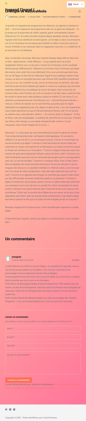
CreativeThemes (49, 417)
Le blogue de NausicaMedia (25, 11)
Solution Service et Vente (54, 17)
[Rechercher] (6, 3)
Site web (11, 346)
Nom (10, 328)
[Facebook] (6, 409)
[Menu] (79, 11)
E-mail (10, 337)
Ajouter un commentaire (18, 355)
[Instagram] (14, 409)
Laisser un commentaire (18, 380)
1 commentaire (74, 17)
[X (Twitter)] (10, 409)
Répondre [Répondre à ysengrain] (75, 260)
